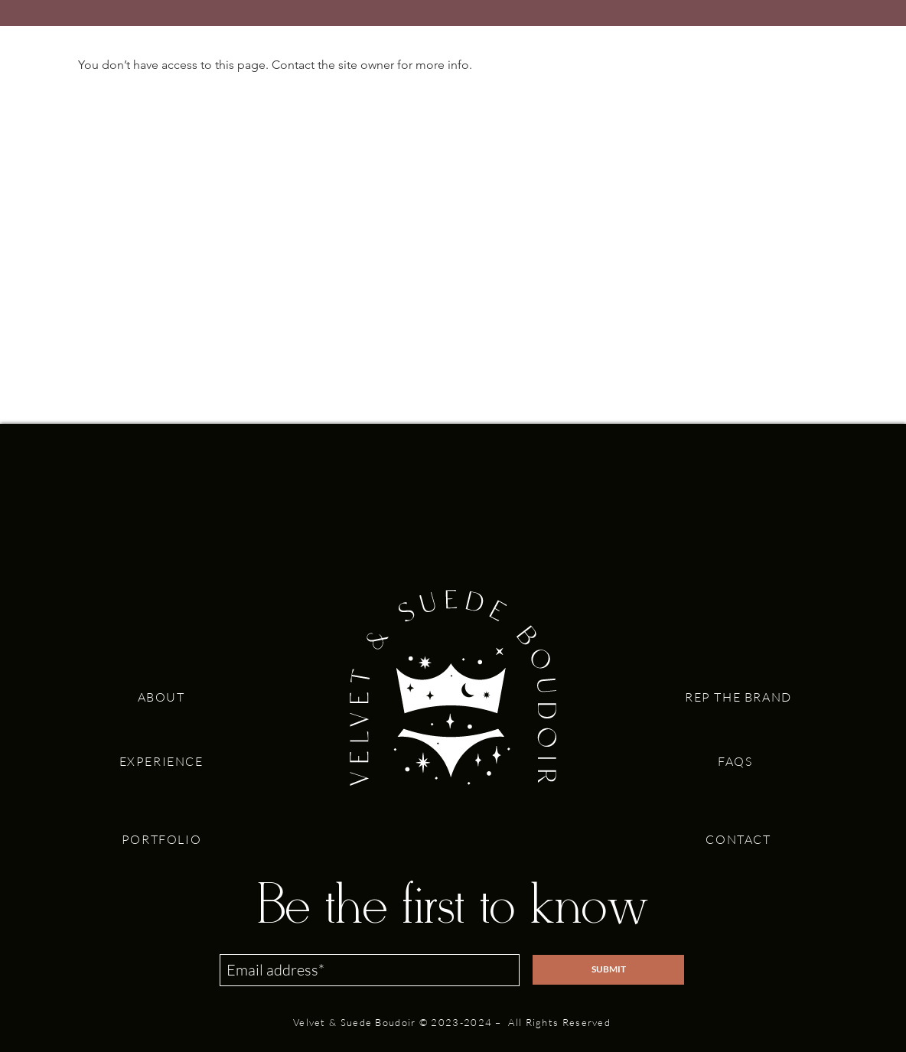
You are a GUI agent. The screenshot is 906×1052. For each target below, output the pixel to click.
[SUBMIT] (608, 970)
